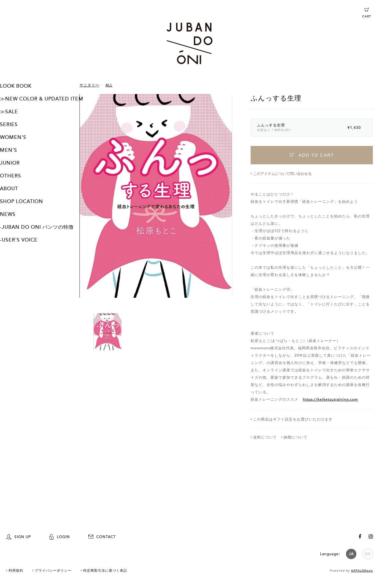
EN (368, 553)
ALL (108, 85)
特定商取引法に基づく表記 (105, 570)
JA (351, 553)
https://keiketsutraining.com (330, 399)
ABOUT (9, 189)
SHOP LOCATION (21, 201)
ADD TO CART (311, 155)
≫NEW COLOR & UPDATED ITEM (41, 99)
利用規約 (16, 570)
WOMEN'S (13, 137)
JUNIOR (10, 163)
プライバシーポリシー (53, 570)
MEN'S (8, 150)
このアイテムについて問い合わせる (282, 174)
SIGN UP (18, 535)
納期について (295, 437)
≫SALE (9, 112)
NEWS (8, 214)
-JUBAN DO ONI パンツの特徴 (37, 227)
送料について (265, 437)
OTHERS (10, 176)
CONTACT (102, 536)
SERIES (9, 125)
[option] (155, 203)
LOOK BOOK (15, 86)
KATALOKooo (362, 570)
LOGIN (59, 536)
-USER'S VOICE (19, 240)
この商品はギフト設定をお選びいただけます (293, 419)
